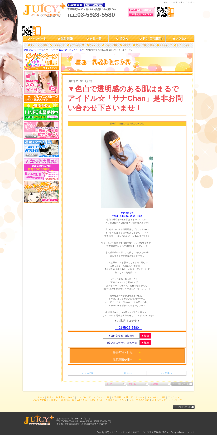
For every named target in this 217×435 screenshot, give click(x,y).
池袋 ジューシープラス (34, 50)
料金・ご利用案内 (56, 397)
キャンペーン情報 (39, 45)
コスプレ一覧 (58, 45)
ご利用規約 (111, 400)
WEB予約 (82, 400)
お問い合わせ (96, 400)
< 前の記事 (87, 373)
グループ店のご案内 (145, 45)
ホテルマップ (165, 45)
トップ (52, 50)
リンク (123, 400)
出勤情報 (154, 384)
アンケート (94, 45)
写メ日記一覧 (67, 400)
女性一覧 (132, 384)
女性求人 (126, 45)
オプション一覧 (77, 45)
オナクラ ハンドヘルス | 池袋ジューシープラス (131, 432)
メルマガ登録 (111, 45)
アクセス (140, 397)
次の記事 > (166, 373)
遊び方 (71, 397)
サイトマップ (183, 45)
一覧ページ (127, 373)
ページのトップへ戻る (181, 384)
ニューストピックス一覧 (70, 50)
